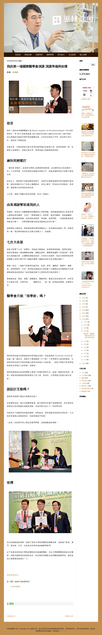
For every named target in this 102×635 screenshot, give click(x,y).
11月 (85, 322)
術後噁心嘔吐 (86, 99)
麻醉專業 (50, 55)
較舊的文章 (69, 616)
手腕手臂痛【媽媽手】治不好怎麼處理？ (87, 263)
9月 (85, 328)
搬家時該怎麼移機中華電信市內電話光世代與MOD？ (87, 133)
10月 (85, 325)
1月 (85, 359)
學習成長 (84, 380)
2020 (84, 307)
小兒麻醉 (84, 375)
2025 (84, 298)
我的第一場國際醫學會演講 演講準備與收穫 (89, 335)
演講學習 (39, 55)
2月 (85, 356)
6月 (85, 344)
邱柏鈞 (15, 72)
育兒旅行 (61, 55)
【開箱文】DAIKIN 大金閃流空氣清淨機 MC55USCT (87, 175)
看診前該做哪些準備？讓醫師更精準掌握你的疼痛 (87, 195)
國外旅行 (84, 386)
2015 (84, 363)
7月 (85, 341)
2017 (84, 316)
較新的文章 (11, 616)
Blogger (63, 631)
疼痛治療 (28, 55)
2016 (84, 319)
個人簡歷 (83, 55)
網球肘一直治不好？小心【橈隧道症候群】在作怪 (87, 216)
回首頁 (18, 55)
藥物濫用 (84, 391)
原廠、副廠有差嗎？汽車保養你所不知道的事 (87, 115)
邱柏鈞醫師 (15, 587)
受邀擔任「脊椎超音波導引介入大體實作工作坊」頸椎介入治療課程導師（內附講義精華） (87, 242)
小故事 (83, 383)
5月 (85, 347)
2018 (84, 313)
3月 (85, 353)
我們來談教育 (86, 388)
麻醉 (83, 378)
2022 (84, 301)
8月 (85, 331)
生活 (83, 372)
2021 (84, 304)
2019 (84, 310)
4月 (85, 350)
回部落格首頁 (12, 575)
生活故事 (72, 55)
